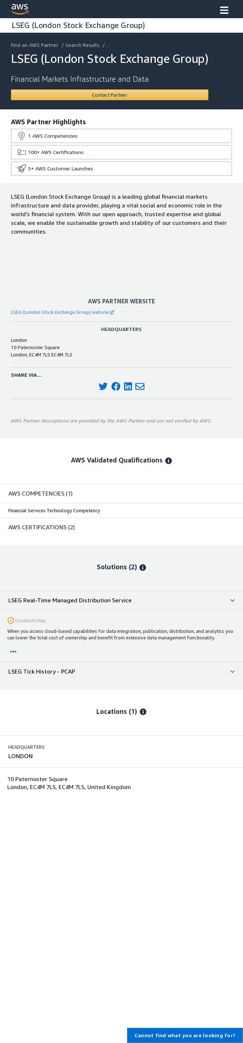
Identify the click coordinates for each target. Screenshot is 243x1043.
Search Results (83, 45)
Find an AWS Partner (35, 45)
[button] (224, 10)
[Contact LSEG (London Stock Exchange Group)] (109, 94)
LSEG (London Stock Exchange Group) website (62, 312)
